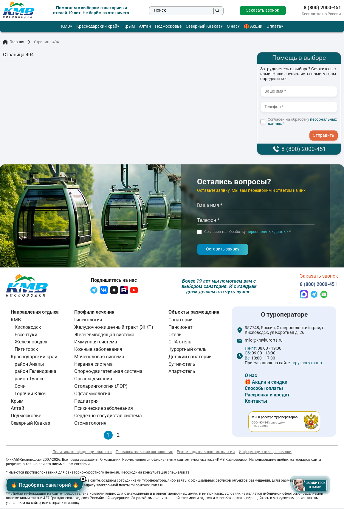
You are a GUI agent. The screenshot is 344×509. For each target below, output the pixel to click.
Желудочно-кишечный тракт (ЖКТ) (113, 328)
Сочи (20, 387)
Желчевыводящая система (104, 335)
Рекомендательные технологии (206, 452)
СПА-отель (179, 342)
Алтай (145, 26)
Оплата (273, 26)
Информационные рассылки (265, 452)
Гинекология (88, 320)
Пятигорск (26, 350)
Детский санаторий (190, 357)
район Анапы (29, 365)
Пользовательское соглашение (144, 452)
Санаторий (180, 320)
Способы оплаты (264, 389)
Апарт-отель (181, 372)
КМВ (65, 26)
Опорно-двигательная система (108, 372)
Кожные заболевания (98, 350)
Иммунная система (95, 342)
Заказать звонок (262, 10)
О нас (232, 26)
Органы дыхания (93, 379)
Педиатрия (86, 401)
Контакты (256, 402)
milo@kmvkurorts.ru (264, 341)
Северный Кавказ (203, 26)
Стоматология (90, 424)
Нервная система (93, 365)
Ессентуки (26, 335)
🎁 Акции (253, 26)
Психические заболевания (103, 409)
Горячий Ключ (31, 394)
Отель (175, 335)
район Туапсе (29, 379)
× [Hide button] (88, 478)
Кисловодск (28, 328)
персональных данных (267, 231)
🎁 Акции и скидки (266, 382)
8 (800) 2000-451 (322, 7)
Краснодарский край (96, 26)
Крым (129, 26)
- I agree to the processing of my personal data (325, 129)
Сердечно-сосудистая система (108, 416)
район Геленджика (35, 372)
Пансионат (180, 328)
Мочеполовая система (99, 357)
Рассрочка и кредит (267, 395)
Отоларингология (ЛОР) (101, 387)
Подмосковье (168, 26)
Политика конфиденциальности (82, 452)
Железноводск (31, 342)
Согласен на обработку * (302, 121)
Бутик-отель (181, 365)
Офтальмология (92, 394)
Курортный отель (187, 350)
